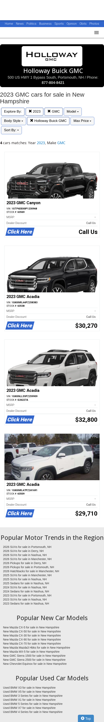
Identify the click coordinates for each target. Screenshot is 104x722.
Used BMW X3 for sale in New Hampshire (29, 687)
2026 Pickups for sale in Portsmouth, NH (28, 567)
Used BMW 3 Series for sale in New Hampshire (33, 695)
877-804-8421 (53, 83)
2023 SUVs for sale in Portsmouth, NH (27, 595)
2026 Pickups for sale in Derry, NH (24, 563)
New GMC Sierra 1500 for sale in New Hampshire (34, 655)
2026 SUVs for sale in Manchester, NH (27, 559)
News (20, 23)
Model (73, 111)
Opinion (72, 23)
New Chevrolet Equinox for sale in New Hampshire (35, 663)
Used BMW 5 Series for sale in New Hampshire (33, 703)
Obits (83, 23)
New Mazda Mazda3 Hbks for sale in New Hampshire (36, 647)
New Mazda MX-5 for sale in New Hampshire (31, 651)
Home (9, 23)
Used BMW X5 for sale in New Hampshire (29, 691)
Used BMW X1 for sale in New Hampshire (29, 699)
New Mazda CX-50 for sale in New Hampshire (32, 631)
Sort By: (11, 130)
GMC (53, 111)
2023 (35, 111)
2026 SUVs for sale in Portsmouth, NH (27, 547)
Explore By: (13, 111)
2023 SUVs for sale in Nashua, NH (25, 599)
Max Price (82, 121)
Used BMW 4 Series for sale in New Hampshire (33, 712)
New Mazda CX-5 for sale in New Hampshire (31, 627)
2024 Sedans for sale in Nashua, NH (26, 591)
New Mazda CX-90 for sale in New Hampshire (32, 639)
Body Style (13, 121)
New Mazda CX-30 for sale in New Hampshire (32, 635)
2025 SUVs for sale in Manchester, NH (27, 575)
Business (45, 23)
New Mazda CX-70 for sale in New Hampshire (32, 643)
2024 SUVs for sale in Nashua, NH (25, 587)
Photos (94, 23)
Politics (31, 23)
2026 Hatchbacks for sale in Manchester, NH (31, 571)
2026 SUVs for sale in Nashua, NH (25, 555)
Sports (59, 23)
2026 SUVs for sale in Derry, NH (23, 551)
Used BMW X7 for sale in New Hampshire (29, 707)
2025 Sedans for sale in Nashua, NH (26, 583)
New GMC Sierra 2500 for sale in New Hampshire (34, 659)
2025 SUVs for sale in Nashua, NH (25, 579)
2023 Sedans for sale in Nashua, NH (26, 603)
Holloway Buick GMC (48, 121)
